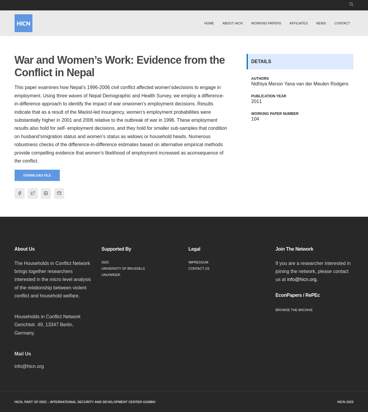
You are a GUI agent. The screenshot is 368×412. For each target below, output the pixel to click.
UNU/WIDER (110, 275)
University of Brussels (123, 268)
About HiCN (233, 23)
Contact (342, 23)
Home (209, 23)
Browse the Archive (294, 310)
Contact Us (199, 268)
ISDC (105, 262)
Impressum (199, 262)
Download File (37, 175)
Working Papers (266, 23)
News (321, 23)
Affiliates (298, 23)
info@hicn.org (302, 279)
